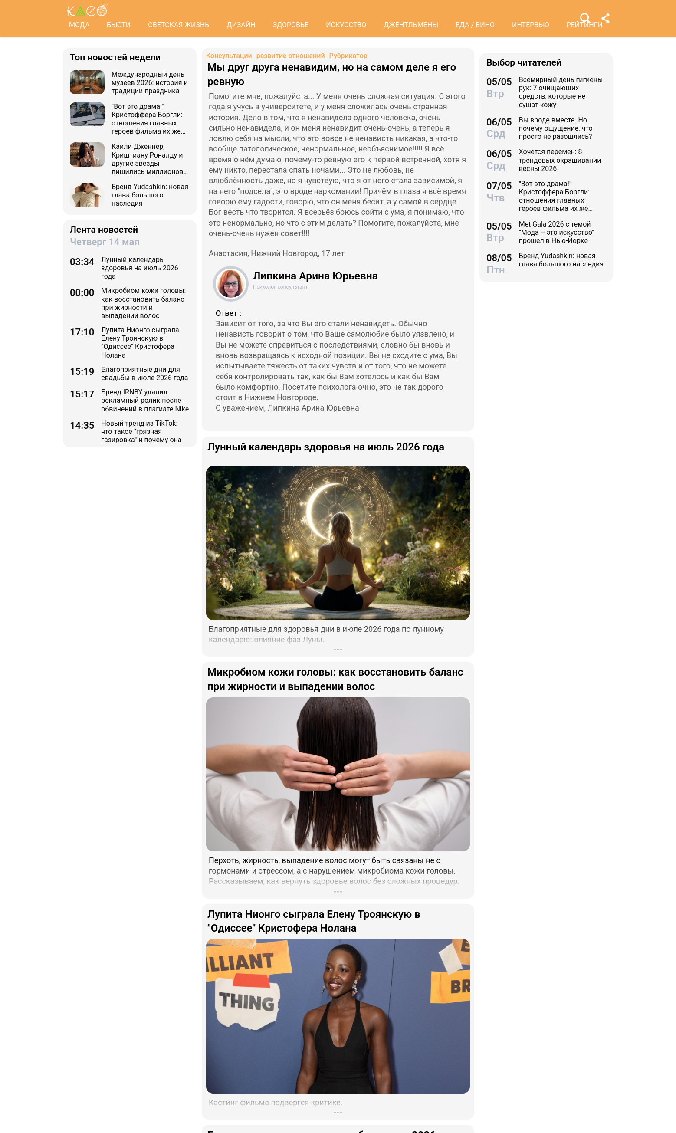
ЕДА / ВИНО (475, 25)
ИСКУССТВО (346, 25)
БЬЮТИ (119, 25)
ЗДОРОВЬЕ (291, 25)
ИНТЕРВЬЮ (530, 25)
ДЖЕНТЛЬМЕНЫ (411, 25)
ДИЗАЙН (240, 25)
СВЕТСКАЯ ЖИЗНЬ (178, 25)
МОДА (79, 25)
